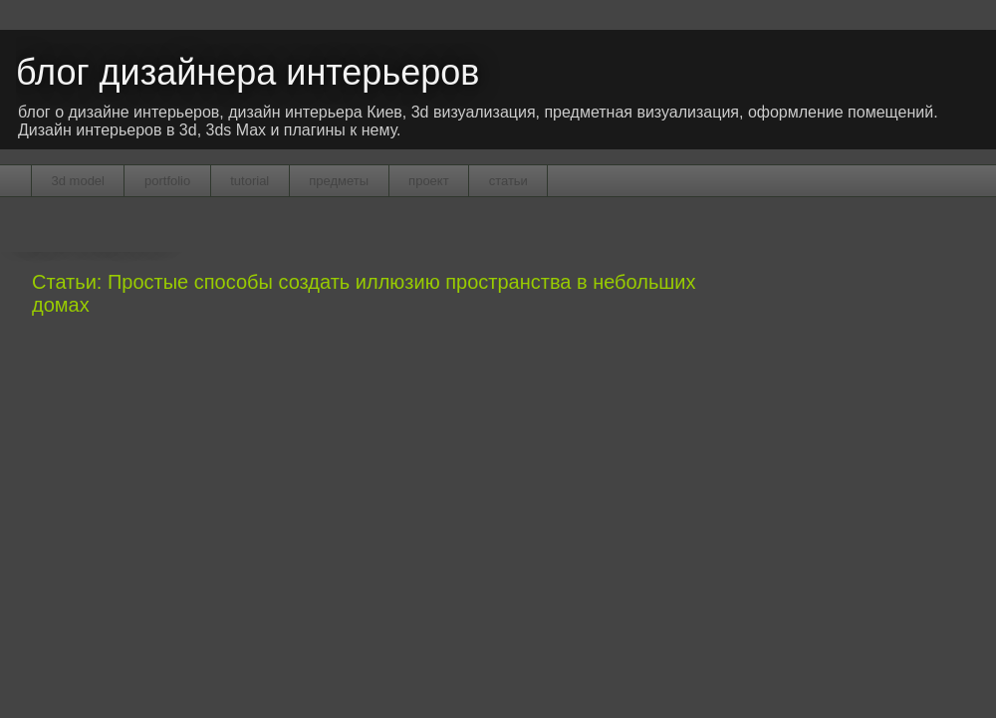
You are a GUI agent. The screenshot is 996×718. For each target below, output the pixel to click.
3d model (78, 180)
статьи (508, 180)
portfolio (167, 180)
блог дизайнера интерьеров (247, 72)
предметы (339, 180)
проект (428, 180)
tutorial (249, 180)
